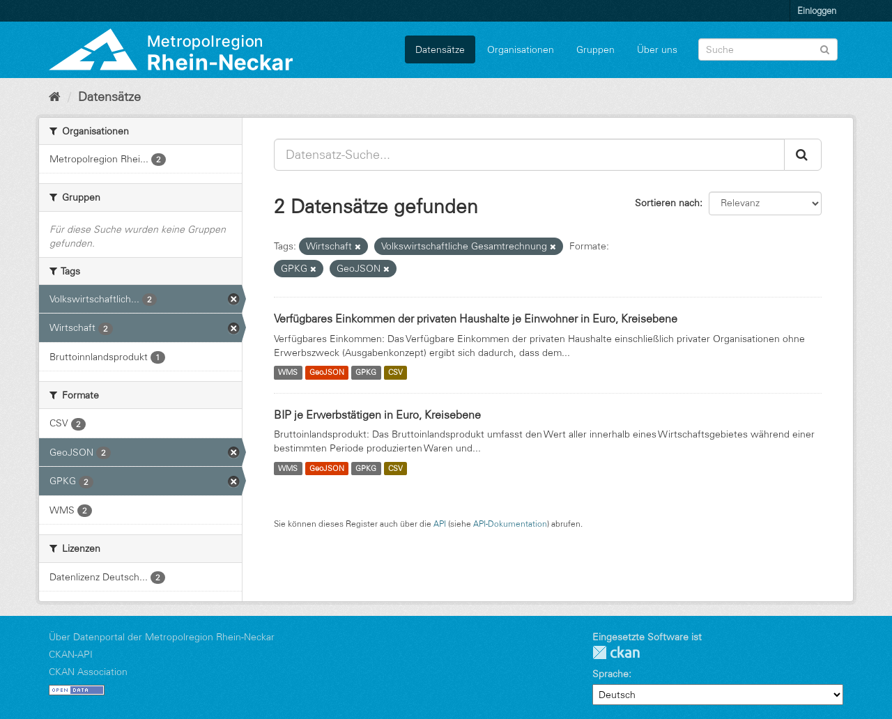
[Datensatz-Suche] (768, 49)
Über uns (657, 49)
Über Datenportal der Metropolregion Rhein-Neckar (162, 637)
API (439, 523)
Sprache (610, 673)
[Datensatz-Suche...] (529, 155)
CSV (395, 373)
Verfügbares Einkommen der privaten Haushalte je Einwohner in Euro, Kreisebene (475, 318)
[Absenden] (825, 48)
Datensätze (440, 49)
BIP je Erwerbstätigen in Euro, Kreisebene (377, 415)
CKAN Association (88, 671)
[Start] (55, 97)
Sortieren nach (667, 202)
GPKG (365, 373)
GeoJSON (326, 373)
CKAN (616, 652)
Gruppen (595, 49)
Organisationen (520, 49)
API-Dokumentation (510, 523)
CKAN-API (71, 654)
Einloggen (816, 10)
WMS (288, 373)
